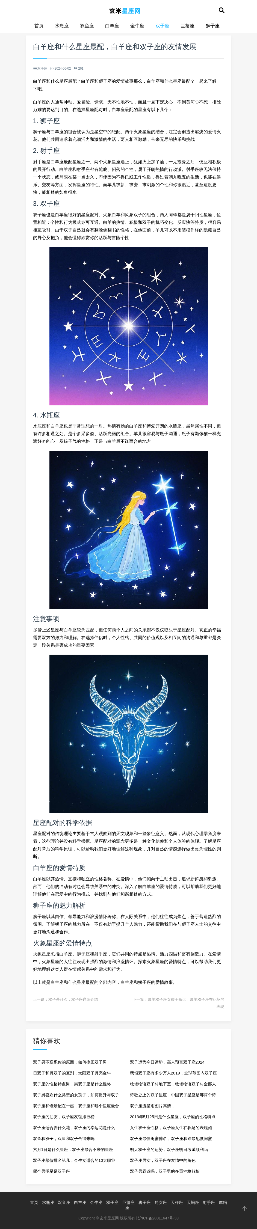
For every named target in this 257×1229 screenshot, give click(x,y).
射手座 (209, 1202)
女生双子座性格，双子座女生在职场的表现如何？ (171, 1129)
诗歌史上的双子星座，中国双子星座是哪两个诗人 (173, 1096)
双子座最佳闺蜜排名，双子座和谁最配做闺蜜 (171, 1138)
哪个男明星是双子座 (51, 1171)
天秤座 (177, 1202)
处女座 (161, 1202)
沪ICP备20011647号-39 (158, 1218)
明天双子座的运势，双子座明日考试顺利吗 (169, 1149)
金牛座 (137, 25)
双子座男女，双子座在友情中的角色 (163, 1160)
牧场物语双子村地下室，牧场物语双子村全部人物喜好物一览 (173, 1086)
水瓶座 (62, 25)
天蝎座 (193, 1202)
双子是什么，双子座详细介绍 (73, 999)
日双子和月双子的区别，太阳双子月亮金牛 (72, 1073)
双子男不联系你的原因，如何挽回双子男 (70, 1062)
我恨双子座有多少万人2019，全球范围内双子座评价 (173, 1075)
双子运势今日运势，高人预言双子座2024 (167, 1062)
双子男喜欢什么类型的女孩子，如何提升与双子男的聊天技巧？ (76, 1096)
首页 (39, 25)
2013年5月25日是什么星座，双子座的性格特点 (172, 1116)
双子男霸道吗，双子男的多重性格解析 (165, 1171)
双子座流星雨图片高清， (152, 1105)
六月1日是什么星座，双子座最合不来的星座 (73, 1149)
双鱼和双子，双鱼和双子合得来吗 (63, 1138)
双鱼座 (87, 25)
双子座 (162, 25)
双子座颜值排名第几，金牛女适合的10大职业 (74, 1160)
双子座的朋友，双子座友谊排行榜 (63, 1116)
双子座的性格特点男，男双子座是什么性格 (72, 1084)
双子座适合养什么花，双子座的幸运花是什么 (74, 1127)
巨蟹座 (187, 25)
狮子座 (213, 25)
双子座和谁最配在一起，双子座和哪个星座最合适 (76, 1107)
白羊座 (112, 25)
